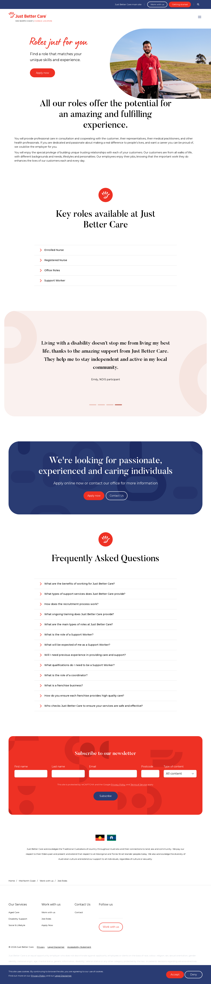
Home (12, 880)
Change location (43, 21)
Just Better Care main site (128, 4)
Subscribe (106, 796)
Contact (79, 912)
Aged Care (14, 912)
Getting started (180, 4)
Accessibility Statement (79, 947)
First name (21, 766)
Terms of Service (139, 784)
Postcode (147, 766)
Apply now (42, 72)
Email (92, 766)
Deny (193, 974)
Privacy (41, 947)
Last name (58, 766)
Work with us (157, 4)
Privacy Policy (118, 784)
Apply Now (47, 925)
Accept (175, 974)
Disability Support (18, 918)
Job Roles (46, 918)
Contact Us (117, 495)
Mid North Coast (27, 880)
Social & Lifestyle (17, 925)
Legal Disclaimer (63, 975)
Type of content (174, 766)
